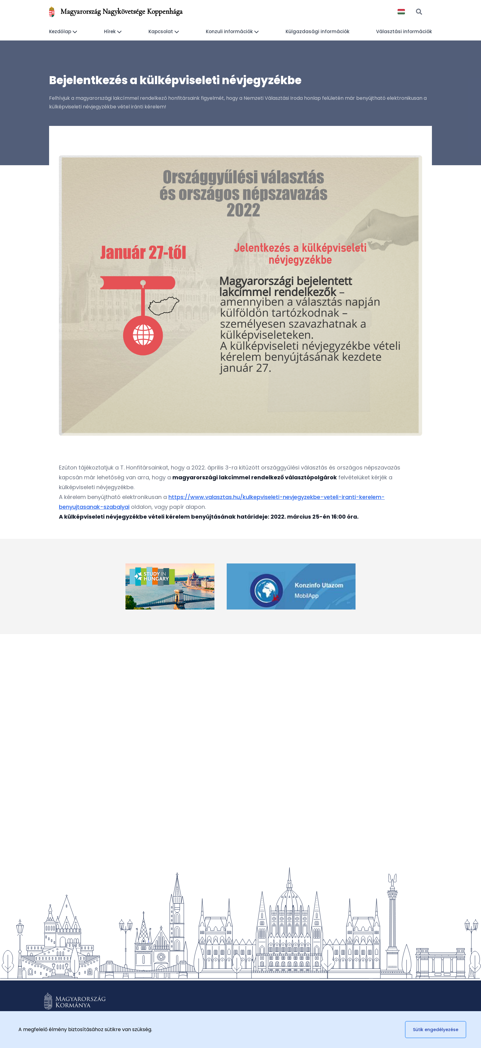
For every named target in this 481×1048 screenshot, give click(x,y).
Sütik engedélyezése (435, 1030)
